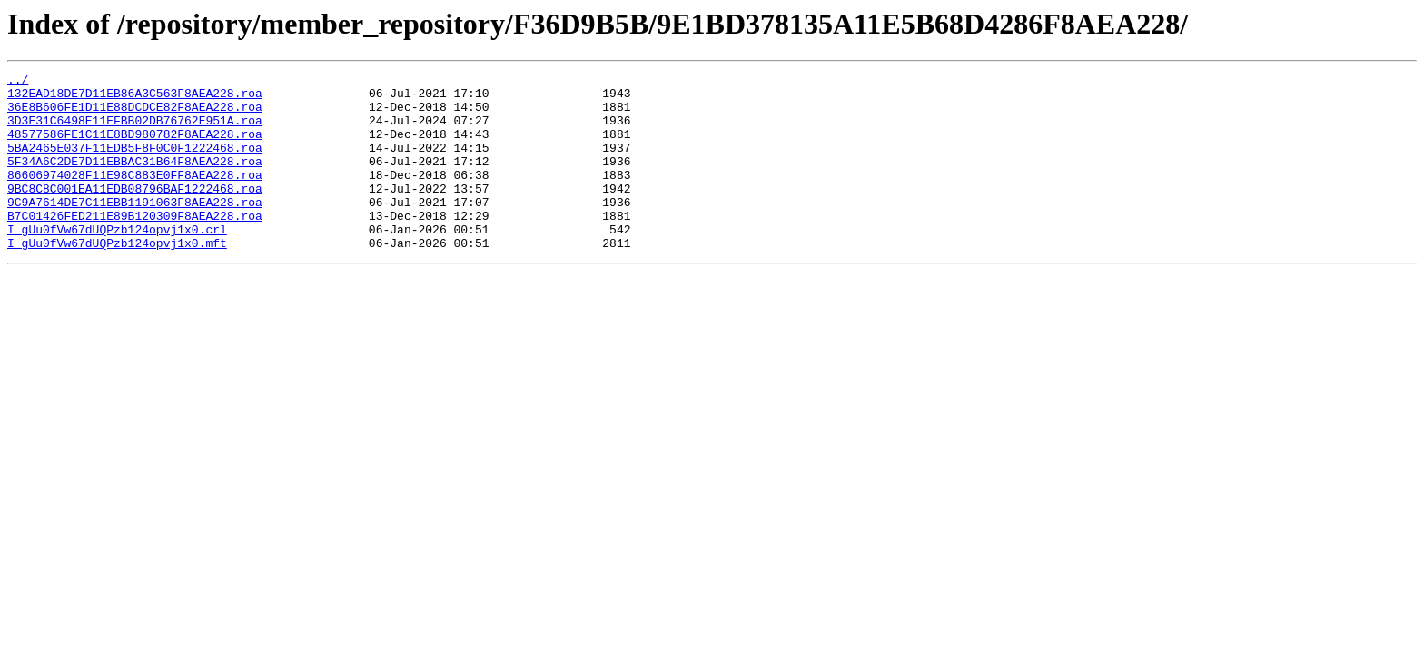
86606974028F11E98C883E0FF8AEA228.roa (134, 196)
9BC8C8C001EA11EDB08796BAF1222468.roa (134, 212)
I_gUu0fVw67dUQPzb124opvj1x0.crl (117, 261)
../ (17, 82)
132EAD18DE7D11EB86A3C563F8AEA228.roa (134, 98)
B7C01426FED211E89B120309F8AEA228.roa (134, 245)
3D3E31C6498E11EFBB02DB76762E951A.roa (134, 131)
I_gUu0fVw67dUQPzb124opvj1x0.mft (117, 278)
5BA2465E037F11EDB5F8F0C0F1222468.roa (134, 163)
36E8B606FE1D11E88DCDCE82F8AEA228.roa (134, 114)
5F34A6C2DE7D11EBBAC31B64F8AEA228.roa (134, 180)
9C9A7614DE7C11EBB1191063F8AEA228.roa (134, 229)
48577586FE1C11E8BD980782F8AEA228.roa (134, 147)
